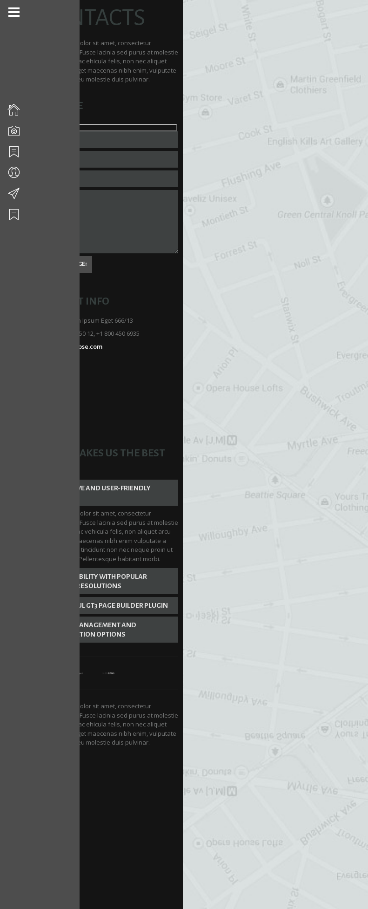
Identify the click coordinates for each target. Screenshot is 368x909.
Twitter (66, 359)
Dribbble (67, 385)
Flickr (63, 398)
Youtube (67, 411)
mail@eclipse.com (81, 333)
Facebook (69, 372)
